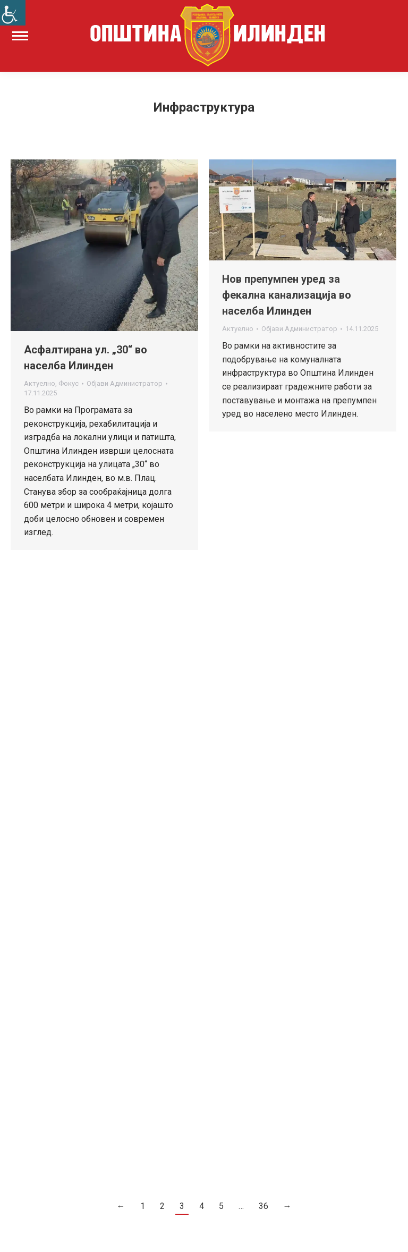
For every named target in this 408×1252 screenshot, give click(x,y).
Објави (125, 383)
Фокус (68, 383)
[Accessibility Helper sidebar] (13, 13)
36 (263, 1206)
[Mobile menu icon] (20, 36)
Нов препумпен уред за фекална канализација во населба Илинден (286, 295)
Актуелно (39, 383)
